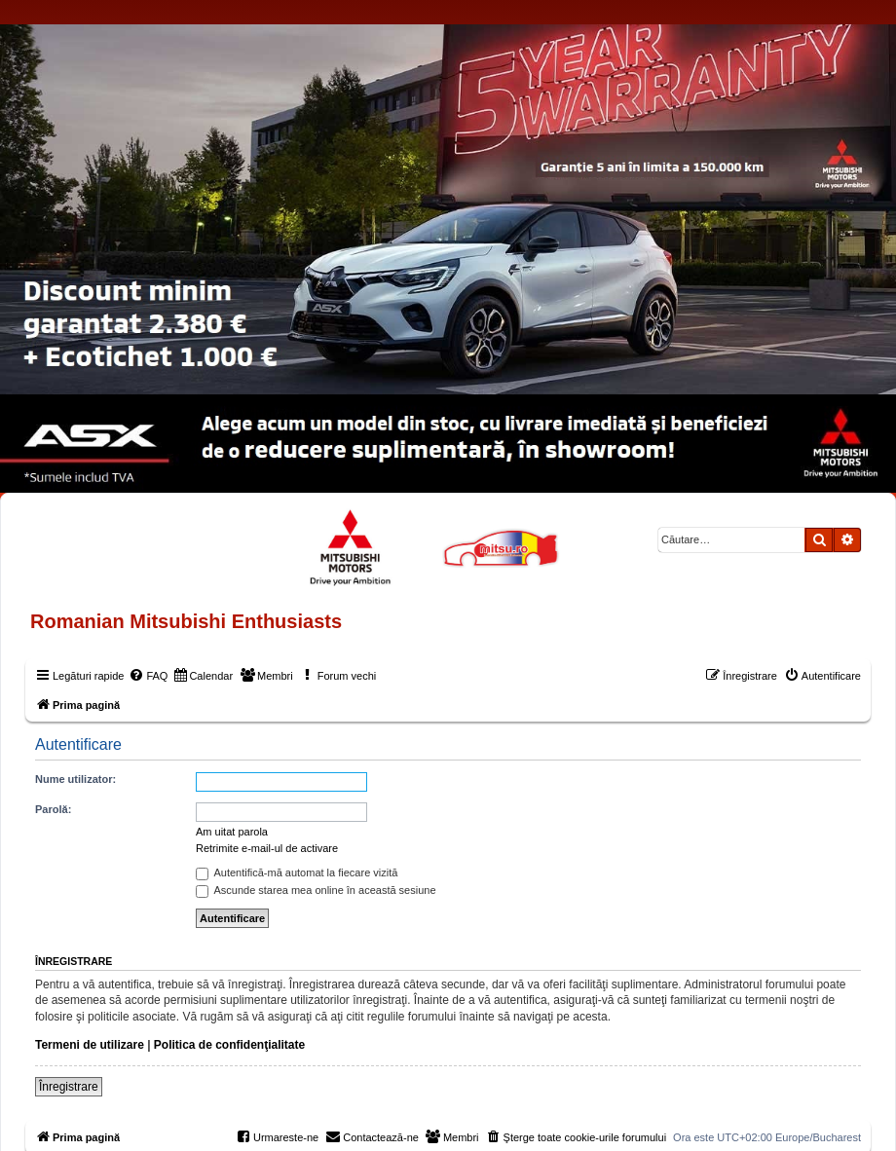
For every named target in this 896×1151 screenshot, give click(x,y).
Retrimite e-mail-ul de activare (267, 848)
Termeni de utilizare (89, 1045)
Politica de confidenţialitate (229, 1045)
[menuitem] (148, 675)
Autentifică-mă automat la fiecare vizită (296, 872)
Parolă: (53, 809)
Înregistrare (68, 1087)
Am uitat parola (232, 831)
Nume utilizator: (75, 779)
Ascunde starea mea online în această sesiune (316, 890)
